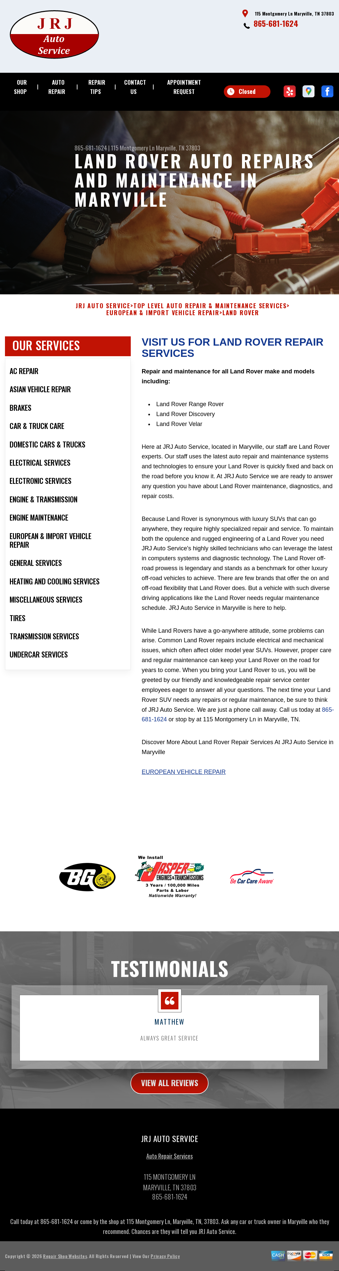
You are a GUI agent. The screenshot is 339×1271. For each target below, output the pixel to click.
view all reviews (170, 1103)
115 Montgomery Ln (133, 148)
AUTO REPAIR (56, 87)
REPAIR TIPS (96, 87)
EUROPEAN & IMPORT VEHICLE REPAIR (162, 332)
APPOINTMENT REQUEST (184, 87)
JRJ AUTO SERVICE (103, 325)
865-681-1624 (276, 23)
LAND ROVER (240, 332)
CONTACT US (135, 87)
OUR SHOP (20, 87)
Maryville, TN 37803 (178, 148)
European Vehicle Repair (184, 791)
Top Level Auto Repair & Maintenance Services (210, 325)
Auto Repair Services (169, 1175)
